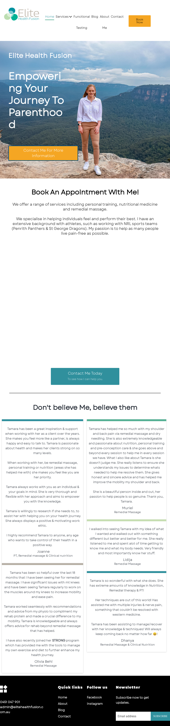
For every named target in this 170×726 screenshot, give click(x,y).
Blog (94, 17)
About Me (104, 22)
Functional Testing (81, 22)
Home (49, 17)
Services (64, 16)
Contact (117, 17)
